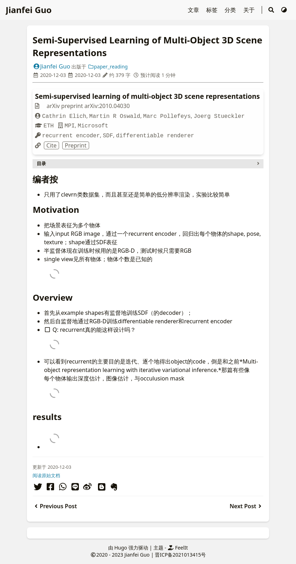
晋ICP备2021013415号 (180, 554)
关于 (249, 10)
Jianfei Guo (29, 10)
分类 (231, 10)
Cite (51, 145)
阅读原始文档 (46, 475)
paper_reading (108, 66)
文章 (193, 10)
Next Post (246, 506)
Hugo (120, 547)
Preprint (75, 145)
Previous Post (55, 506)
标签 (212, 10)
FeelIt (178, 547)
